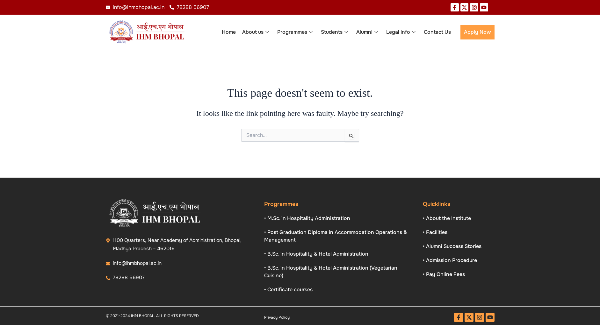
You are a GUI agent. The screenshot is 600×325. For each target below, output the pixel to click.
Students (334, 32)
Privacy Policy (277, 317)
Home (229, 32)
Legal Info (401, 32)
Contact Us (437, 32)
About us (255, 32)
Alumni (367, 32)
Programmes (295, 32)
